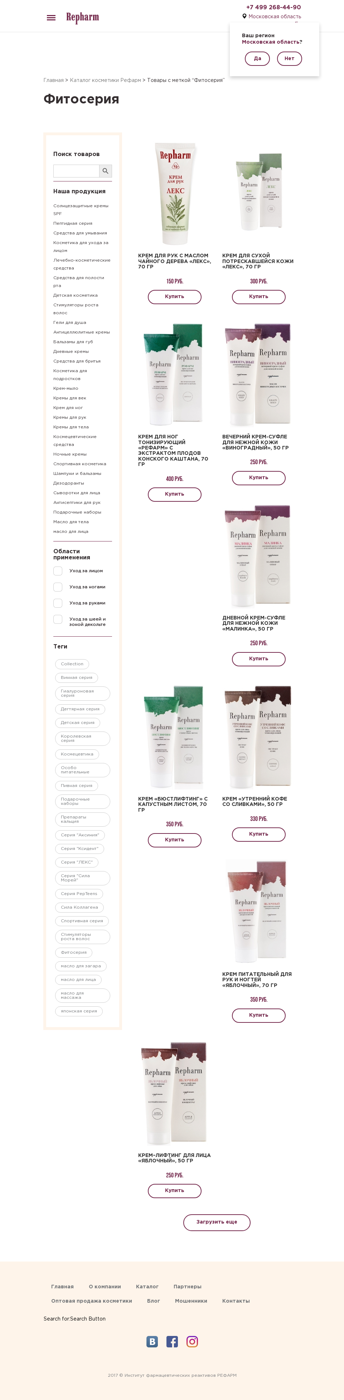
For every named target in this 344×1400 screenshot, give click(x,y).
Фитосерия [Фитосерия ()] (74, 952)
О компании (105, 1287)
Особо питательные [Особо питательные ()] (75, 770)
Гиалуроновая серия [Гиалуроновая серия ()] (77, 693)
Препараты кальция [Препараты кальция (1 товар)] (73, 819)
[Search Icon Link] (75, 1312)
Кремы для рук (69, 417)
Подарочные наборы (77, 512)
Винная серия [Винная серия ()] (76, 678)
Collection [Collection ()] (72, 664)
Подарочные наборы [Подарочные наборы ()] (75, 801)
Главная (53, 80)
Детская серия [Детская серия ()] (78, 723)
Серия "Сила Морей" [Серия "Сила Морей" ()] (75, 878)
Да (257, 59)
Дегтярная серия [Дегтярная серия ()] (80, 709)
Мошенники (191, 1301)
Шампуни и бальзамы (77, 474)
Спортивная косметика (79, 464)
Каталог (147, 1287)
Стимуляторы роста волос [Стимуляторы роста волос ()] (76, 937)
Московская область (274, 17)
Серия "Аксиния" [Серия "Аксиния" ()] (80, 835)
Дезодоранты (68, 483)
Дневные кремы (71, 352)
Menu (50, 14)
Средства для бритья (77, 361)
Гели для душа (69, 323)
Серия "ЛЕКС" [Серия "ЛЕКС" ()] (77, 862)
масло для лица (70, 532)
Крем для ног (68, 408)
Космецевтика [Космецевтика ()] (77, 754)
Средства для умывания (80, 233)
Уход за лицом (86, 571)
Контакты (236, 1301)
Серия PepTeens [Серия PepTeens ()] (79, 894)
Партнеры (188, 1287)
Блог (153, 1301)
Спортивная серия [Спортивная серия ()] (82, 921)
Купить (174, 297)
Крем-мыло (65, 388)
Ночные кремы (70, 454)
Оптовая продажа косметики (91, 1301)
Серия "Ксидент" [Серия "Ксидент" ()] (79, 849)
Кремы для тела (71, 427)
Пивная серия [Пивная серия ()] (76, 786)
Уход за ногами (87, 587)
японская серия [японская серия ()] (79, 1011)
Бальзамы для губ (73, 342)
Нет (290, 59)
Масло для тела (71, 522)
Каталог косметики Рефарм (105, 80)
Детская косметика (75, 295)
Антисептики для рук (77, 503)
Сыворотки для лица (76, 493)
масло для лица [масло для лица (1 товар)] (78, 980)
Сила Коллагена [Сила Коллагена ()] (79, 907)
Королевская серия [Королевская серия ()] (76, 738)
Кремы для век (69, 398)
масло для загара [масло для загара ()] (81, 966)
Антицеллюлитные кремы (81, 332)
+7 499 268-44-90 (273, 7)
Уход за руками (87, 603)
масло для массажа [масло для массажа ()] (72, 995)
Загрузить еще (217, 1222)
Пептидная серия (72, 223)
